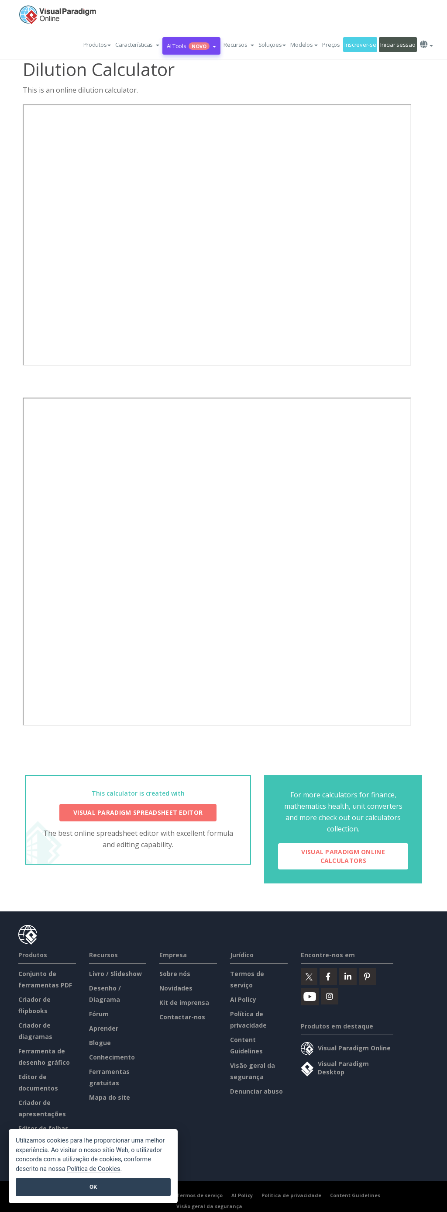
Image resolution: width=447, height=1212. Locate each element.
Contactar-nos (182, 1017)
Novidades (176, 988)
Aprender (103, 1028)
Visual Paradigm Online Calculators (343, 856)
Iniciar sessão (397, 44)
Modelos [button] (304, 44)
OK (93, 1187)
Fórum (99, 1014)
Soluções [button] (272, 44)
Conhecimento (112, 1057)
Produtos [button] (97, 44)
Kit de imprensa (184, 1002)
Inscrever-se (360, 44)
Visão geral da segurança (209, 1206)
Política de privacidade (291, 1195)
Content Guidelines (355, 1195)
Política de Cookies (93, 1169)
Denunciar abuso (256, 1091)
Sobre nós (174, 974)
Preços (331, 44)
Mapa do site (109, 1097)
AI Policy (243, 999)
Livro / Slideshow (115, 974)
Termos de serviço (199, 1195)
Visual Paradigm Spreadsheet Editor (138, 812)
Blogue (100, 1043)
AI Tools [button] (191, 46)
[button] (137, 44)
